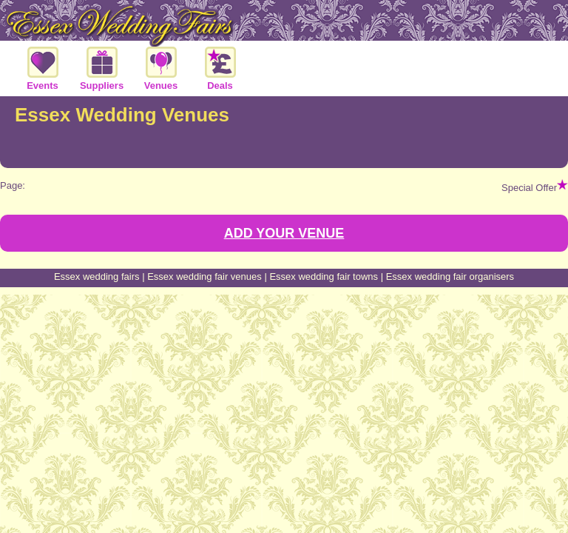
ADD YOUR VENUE (284, 233)
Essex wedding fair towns (323, 276)
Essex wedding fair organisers (450, 276)
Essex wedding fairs (97, 276)
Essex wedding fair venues (204, 276)
